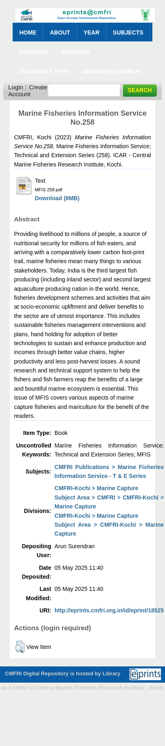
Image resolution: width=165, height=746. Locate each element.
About (60, 32)
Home (27, 32)
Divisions (33, 52)
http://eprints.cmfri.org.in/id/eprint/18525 (109, 610)
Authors (76, 52)
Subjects (128, 32)
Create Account (27, 90)
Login (15, 87)
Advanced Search (111, 71)
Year (91, 32)
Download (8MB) (57, 198)
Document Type (43, 71)
